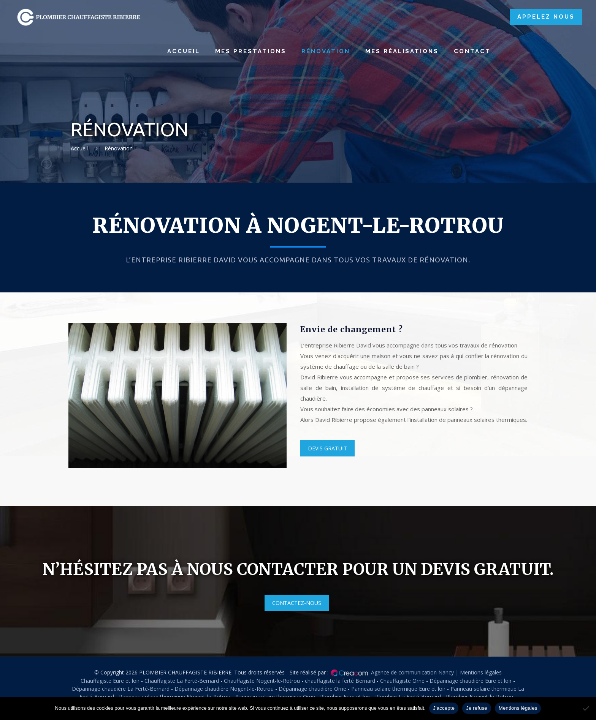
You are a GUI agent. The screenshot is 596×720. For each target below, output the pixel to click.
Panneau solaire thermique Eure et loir (398, 688)
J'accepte (444, 708)
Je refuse (476, 708)
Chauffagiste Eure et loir (110, 680)
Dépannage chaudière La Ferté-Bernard (121, 688)
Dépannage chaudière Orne (312, 688)
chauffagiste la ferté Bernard (340, 680)
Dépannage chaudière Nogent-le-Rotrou (224, 688)
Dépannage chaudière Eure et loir (471, 680)
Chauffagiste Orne (402, 680)
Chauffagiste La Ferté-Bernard (181, 680)
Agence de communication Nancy (412, 672)
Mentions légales (481, 672)
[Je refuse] (586, 708)
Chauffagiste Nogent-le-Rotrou (262, 680)
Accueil (79, 148)
